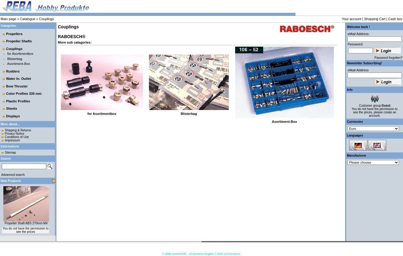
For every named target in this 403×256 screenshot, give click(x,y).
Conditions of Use (17, 137)
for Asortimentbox (20, 53)
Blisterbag (14, 59)
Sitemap (10, 152)
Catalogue (27, 19)
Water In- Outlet (18, 78)
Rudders (13, 71)
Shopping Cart (374, 19)
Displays (13, 116)
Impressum (12, 140)
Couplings (46, 19)
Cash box (395, 19)
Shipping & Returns (18, 130)
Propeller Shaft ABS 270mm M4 (26, 223)
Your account (351, 19)
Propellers (14, 34)
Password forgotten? (388, 57)
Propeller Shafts (19, 41)
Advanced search (13, 174)
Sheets (11, 108)
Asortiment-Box (18, 64)
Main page (8, 19)
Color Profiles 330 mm (23, 93)
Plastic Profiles (18, 101)
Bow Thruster (17, 86)
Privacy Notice (14, 133)
